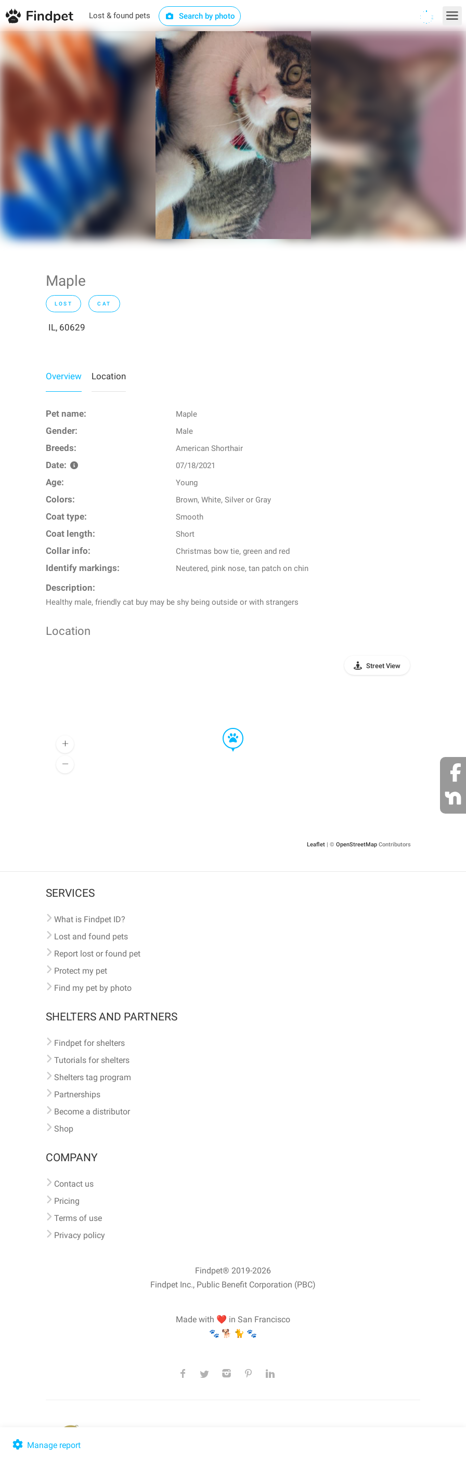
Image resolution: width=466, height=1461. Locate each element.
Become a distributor (92, 1112)
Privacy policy (79, 1235)
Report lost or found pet (97, 954)
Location (109, 376)
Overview (64, 376)
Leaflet (316, 844)
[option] (233, 135)
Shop (63, 1129)
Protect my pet (80, 971)
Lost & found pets (119, 15)
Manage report (45, 1445)
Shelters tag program (92, 1077)
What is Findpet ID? (89, 919)
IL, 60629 (66, 327)
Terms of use (78, 1218)
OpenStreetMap (356, 844)
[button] (226, 728)
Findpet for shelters (89, 1043)
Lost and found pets (91, 936)
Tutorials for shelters (92, 1060)
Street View (383, 666)
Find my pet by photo (93, 988)
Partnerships (77, 1094)
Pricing (67, 1201)
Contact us (74, 1184)
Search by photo (200, 16)
